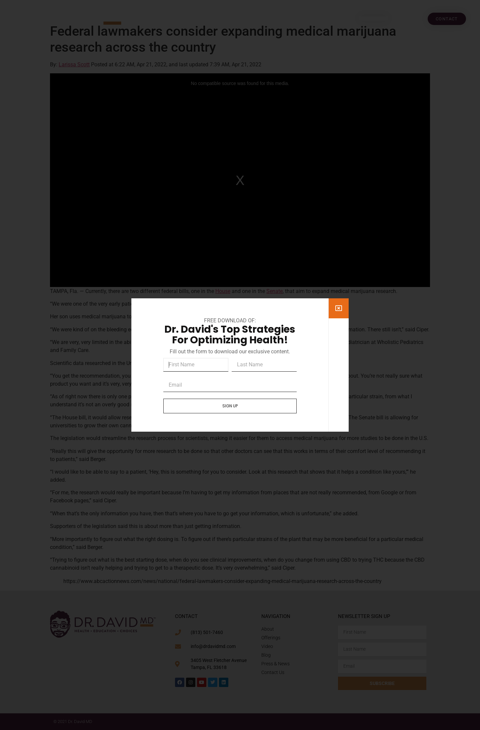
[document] (240, 365)
